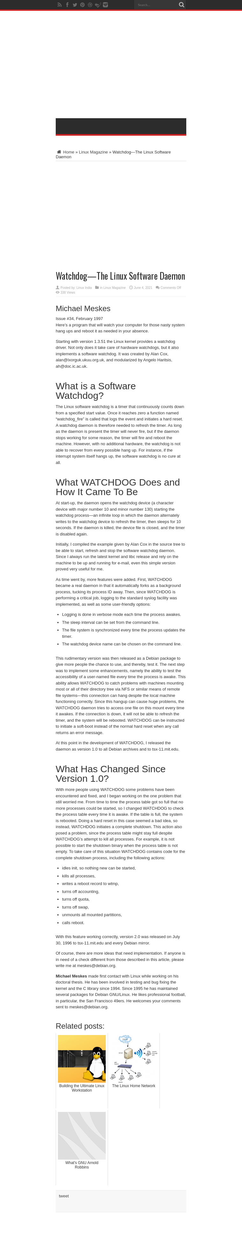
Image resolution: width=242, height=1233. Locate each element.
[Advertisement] (144, 65)
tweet (64, 1196)
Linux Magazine (93, 152)
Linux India (84, 288)
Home (65, 152)
